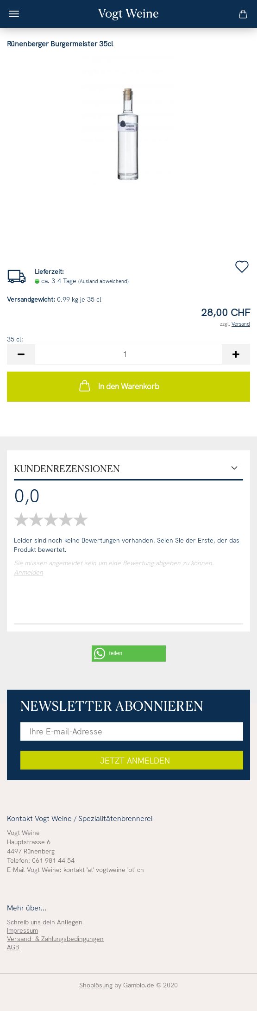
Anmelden (28, 572)
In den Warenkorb (118, 385)
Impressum (22, 930)
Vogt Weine (128, 13)
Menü (14, 13)
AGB (13, 947)
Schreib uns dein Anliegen (44, 922)
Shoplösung (96, 985)
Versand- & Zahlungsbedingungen (55, 939)
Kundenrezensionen (67, 468)
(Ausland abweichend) (103, 281)
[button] (129, 653)
